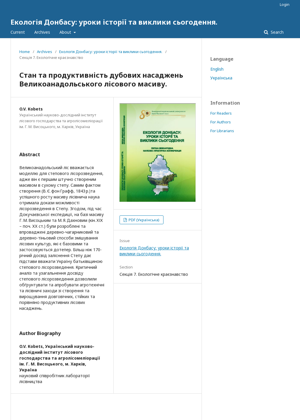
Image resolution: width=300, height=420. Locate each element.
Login (284, 4)
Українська (221, 78)
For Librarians (222, 130)
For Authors (220, 122)
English (217, 69)
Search (277, 32)
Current (18, 32)
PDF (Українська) (143, 219)
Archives (42, 32)
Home (24, 51)
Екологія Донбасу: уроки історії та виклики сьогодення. (114, 22)
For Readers (221, 113)
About (65, 32)
